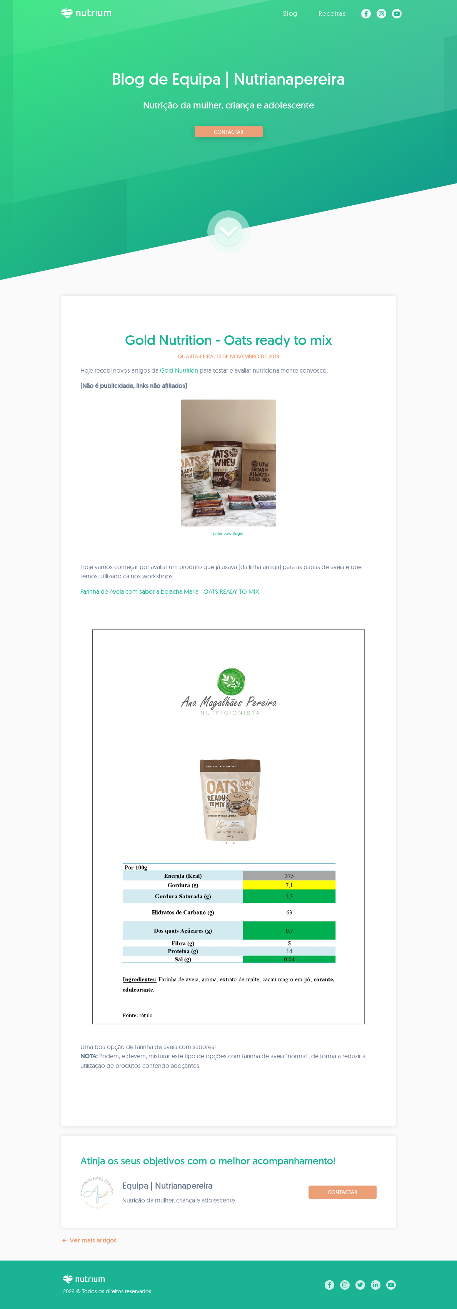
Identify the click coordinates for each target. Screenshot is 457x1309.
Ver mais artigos (89, 1240)
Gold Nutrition (179, 370)
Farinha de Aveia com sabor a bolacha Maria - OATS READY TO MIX (169, 591)
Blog (290, 13)
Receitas (332, 13)
